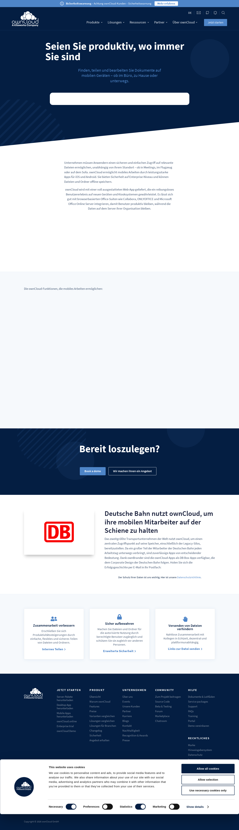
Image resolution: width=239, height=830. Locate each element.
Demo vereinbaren (198, 725)
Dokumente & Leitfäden (201, 696)
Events (126, 701)
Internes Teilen (52, 649)
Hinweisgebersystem (200, 750)
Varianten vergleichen (102, 716)
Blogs (125, 721)
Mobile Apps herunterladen (65, 714)
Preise (92, 711)
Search (223, 12)
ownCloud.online (67, 721)
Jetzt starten (215, 22)
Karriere (127, 716)
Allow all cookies (208, 784)
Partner (160, 22)
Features (94, 706)
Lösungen (116, 22)
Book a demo (92, 471)
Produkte (94, 22)
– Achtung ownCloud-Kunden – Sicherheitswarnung (108, 3)
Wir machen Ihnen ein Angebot (132, 471)
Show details (195, 822)
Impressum (194, 759)
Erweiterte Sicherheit (118, 651)
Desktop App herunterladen (65, 706)
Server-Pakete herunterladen (65, 698)
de (190, 13)
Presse (126, 740)
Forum (159, 711)
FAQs (191, 711)
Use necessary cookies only (208, 806)
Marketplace (162, 716)
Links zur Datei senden (184, 649)
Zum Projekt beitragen (168, 696)
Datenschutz (195, 754)
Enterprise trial (65, 726)
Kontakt (127, 725)
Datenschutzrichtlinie (189, 577)
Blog (215, 12)
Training (193, 716)
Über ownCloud (185, 22)
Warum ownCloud (99, 701)
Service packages (198, 701)
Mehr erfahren (166, 3)
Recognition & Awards (135, 735)
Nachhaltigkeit (131, 730)
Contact (198, 12)
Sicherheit (95, 735)
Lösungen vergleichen (102, 721)
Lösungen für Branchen (102, 725)
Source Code (162, 701)
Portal (191, 721)
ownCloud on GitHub (207, 12)
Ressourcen (139, 22)
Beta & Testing (163, 706)
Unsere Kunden (131, 706)
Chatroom (161, 721)
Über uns (127, 696)
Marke (191, 745)
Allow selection (208, 795)
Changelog (95, 730)
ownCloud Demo (66, 731)
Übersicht (95, 696)
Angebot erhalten (99, 740)
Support (192, 706)
